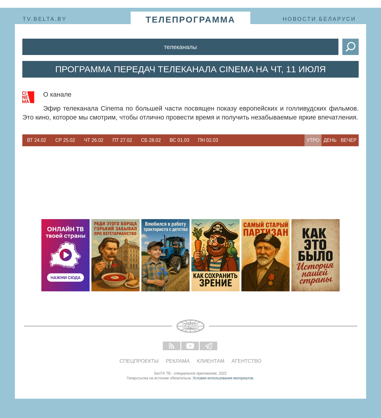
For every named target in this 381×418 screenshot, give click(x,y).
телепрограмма (190, 19)
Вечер (349, 140)
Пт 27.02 (122, 140)
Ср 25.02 (65, 140)
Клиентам (210, 361)
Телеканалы (180, 47)
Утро (313, 140)
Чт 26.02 (94, 140)
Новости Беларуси (319, 19)
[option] (36, 140)
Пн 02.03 (208, 140)
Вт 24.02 (36, 140)
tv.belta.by (45, 19)
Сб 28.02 (151, 140)
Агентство (247, 361)
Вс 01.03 (179, 140)
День (330, 140)
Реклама (178, 361)
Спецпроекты (139, 361)
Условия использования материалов (223, 378)
